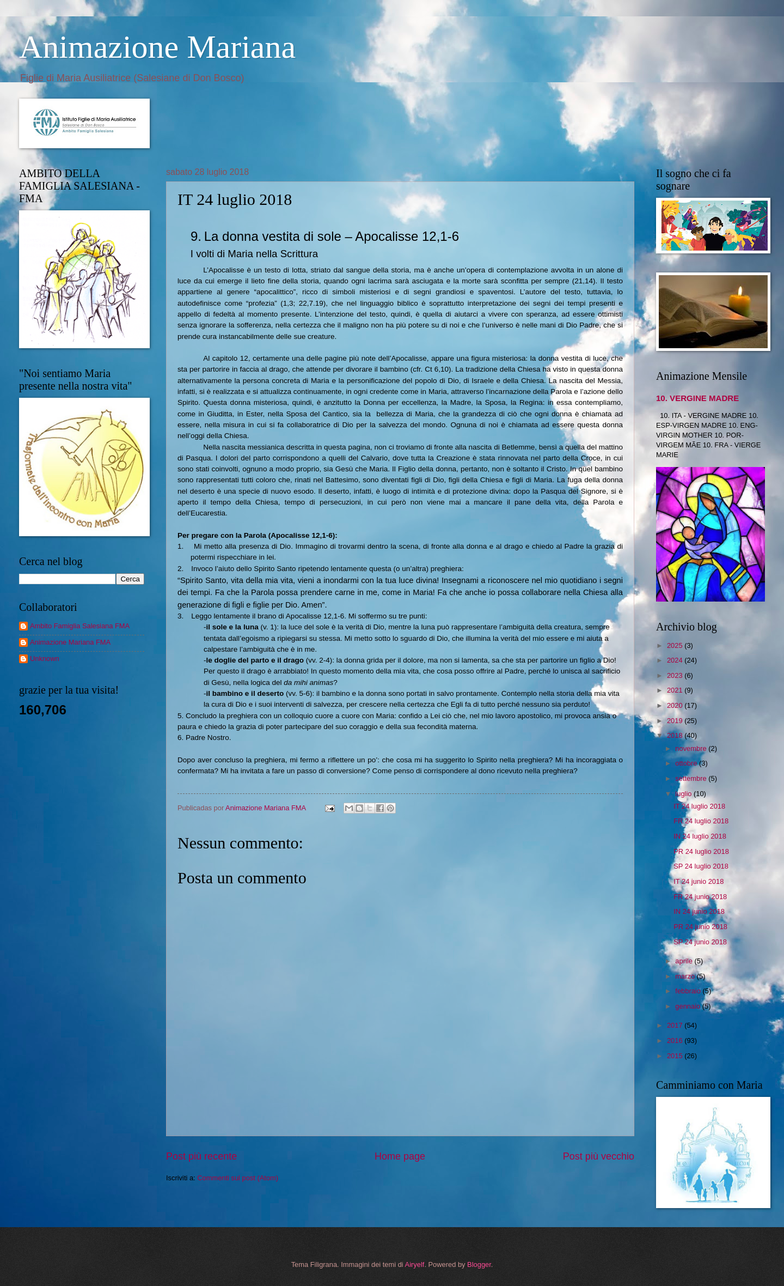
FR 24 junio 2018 (700, 897)
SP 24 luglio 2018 (700, 866)
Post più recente (201, 1156)
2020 (675, 705)
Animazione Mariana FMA (70, 642)
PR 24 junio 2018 (700, 927)
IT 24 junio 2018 (698, 881)
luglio (684, 794)
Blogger (479, 1264)
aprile (684, 961)
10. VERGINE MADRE (697, 398)
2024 (675, 660)
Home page (400, 1156)
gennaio (688, 1006)
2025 (675, 645)
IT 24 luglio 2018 (699, 806)
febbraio (688, 991)
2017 (675, 1025)
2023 (675, 675)
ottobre (687, 763)
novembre (691, 748)
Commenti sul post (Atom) (237, 1178)
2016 (675, 1040)
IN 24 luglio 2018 (699, 836)
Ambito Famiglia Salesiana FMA (80, 626)
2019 (675, 721)
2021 (675, 690)
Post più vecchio (598, 1156)
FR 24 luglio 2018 (700, 821)
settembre (691, 778)
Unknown (44, 658)
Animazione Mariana (157, 47)
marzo (685, 976)
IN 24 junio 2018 (699, 911)
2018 (675, 735)
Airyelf (415, 1264)
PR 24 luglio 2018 (701, 851)
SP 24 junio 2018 (700, 942)
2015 (675, 1056)
